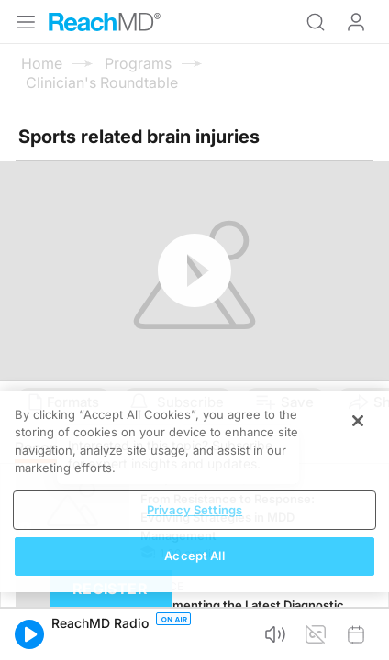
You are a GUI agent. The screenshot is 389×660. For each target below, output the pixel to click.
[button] (29, 634)
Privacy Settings (194, 509)
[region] (194, 491)
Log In (356, 22)
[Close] (358, 421)
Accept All (194, 555)
